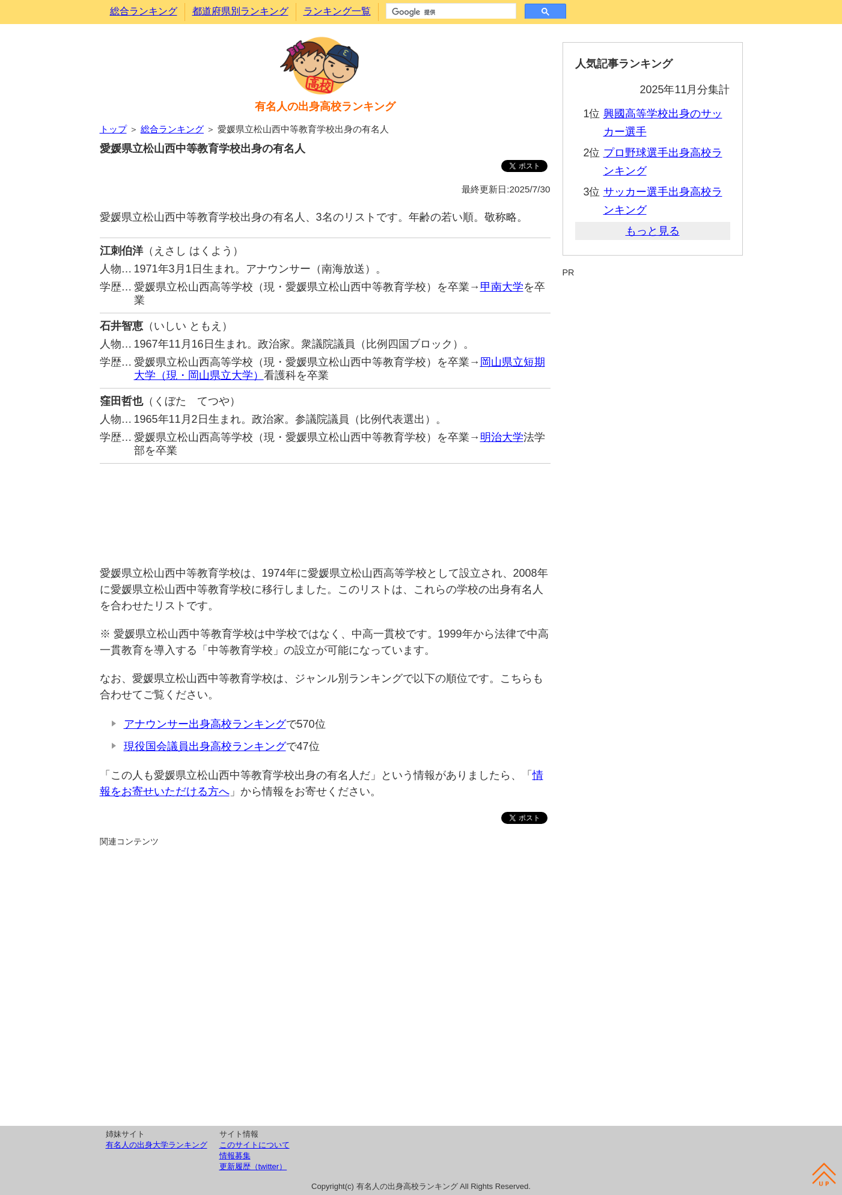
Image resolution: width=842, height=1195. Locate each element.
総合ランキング (143, 11)
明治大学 (501, 437)
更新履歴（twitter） (253, 1166)
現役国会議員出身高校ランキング (205, 746)
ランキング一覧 (337, 11)
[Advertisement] (325, 508)
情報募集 (235, 1155)
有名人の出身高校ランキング (325, 106)
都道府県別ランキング (240, 11)
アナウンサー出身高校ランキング (205, 724)
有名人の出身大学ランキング (156, 1144)
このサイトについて (254, 1144)
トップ (113, 129)
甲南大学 (501, 287)
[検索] (450, 12)
